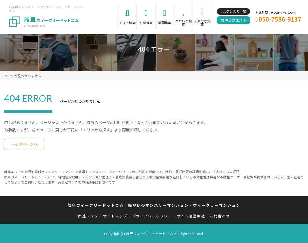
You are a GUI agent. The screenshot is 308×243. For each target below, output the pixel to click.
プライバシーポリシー (152, 216)
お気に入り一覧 (235, 11)
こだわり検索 (183, 23)
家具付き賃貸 (202, 23)
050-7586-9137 (280, 19)
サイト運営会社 (191, 216)
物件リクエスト (233, 20)
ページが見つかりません (22, 75)
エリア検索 (127, 22)
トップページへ (24, 144)
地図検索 (165, 22)
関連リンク (88, 216)
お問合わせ (220, 216)
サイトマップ (115, 216)
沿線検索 (146, 22)
